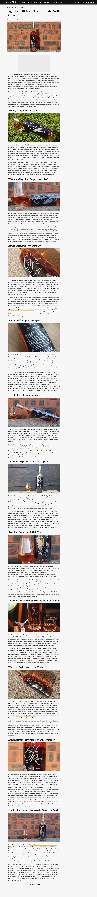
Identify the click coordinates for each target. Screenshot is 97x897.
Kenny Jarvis (11, 19)
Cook (61, 2)
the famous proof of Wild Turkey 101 (26, 716)
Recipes (24, 2)
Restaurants (46, 2)
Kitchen (55, 2)
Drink (8, 7)
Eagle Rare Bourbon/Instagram (53, 631)
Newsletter (90, 2)
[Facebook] (68, 2)
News (30, 2)
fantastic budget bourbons (38, 453)
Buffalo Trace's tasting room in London (43, 645)
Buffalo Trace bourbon (22, 568)
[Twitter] (70, 2)
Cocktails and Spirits (18, 7)
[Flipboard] (73, 2)
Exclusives (37, 2)
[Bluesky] (78, 2)
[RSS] (83, 2)
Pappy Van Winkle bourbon (46, 776)
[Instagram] (80, 2)
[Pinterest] (75, 2)
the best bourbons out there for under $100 (45, 449)
